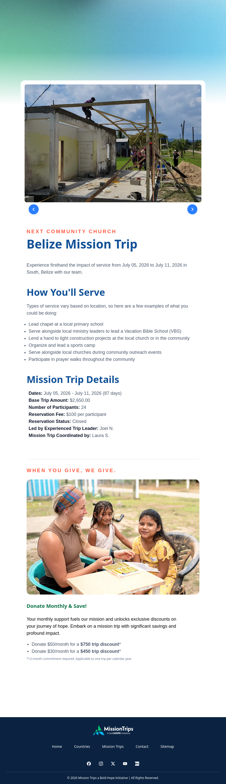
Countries (82, 746)
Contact (142, 746)
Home (57, 746)
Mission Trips (113, 746)
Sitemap (167, 746)
